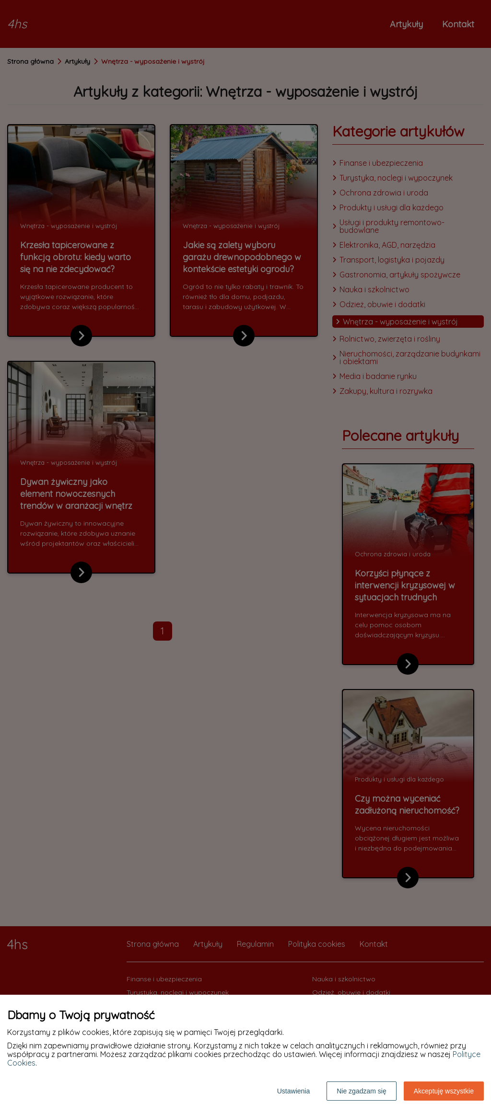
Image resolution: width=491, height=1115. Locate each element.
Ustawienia (293, 1091)
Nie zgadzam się (361, 1091)
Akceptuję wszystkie (444, 1091)
